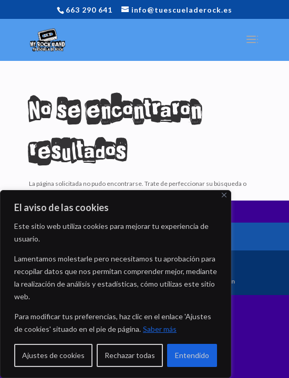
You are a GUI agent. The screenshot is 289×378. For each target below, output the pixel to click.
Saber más (160, 328)
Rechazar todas (130, 355)
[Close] (224, 195)
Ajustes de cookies (53, 355)
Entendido (192, 355)
